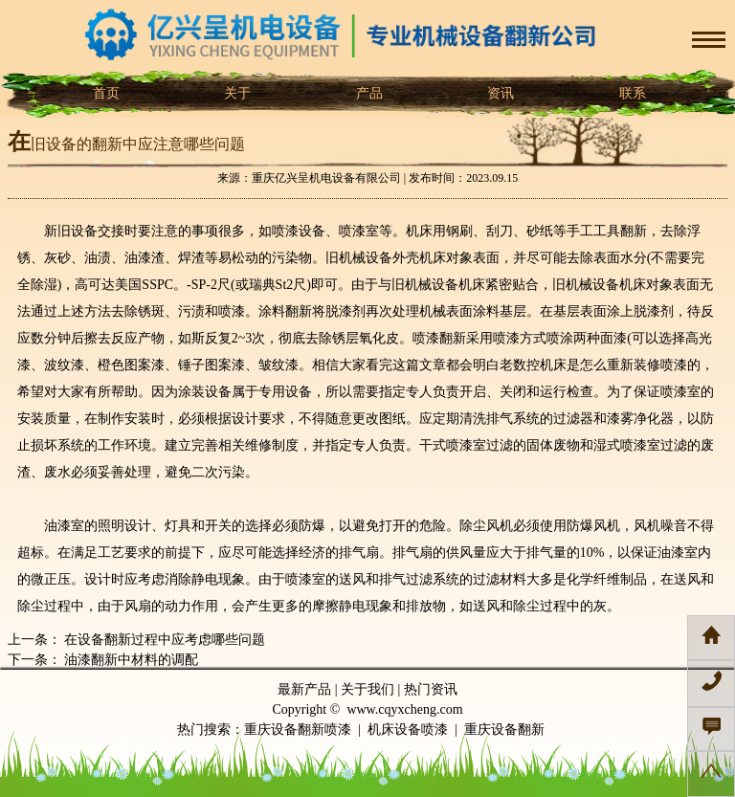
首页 (104, 93)
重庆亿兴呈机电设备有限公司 (326, 178)
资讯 (499, 93)
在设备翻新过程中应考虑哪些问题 (163, 639)
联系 (630, 93)
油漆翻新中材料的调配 (130, 660)
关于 (236, 93)
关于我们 (367, 689)
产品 (367, 93)
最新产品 (304, 689)
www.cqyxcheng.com (404, 709)
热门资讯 (430, 689)
